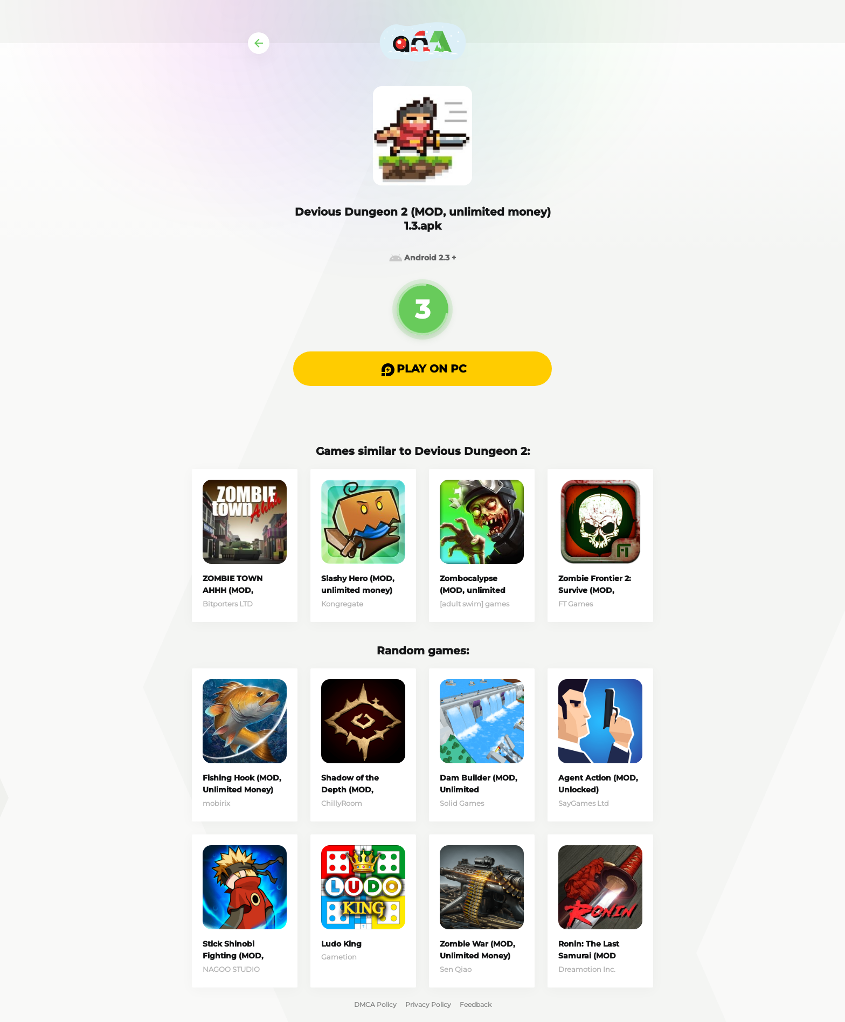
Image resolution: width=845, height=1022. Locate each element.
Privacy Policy (428, 1004)
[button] (422, 368)
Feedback (475, 1004)
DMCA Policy (375, 1004)
